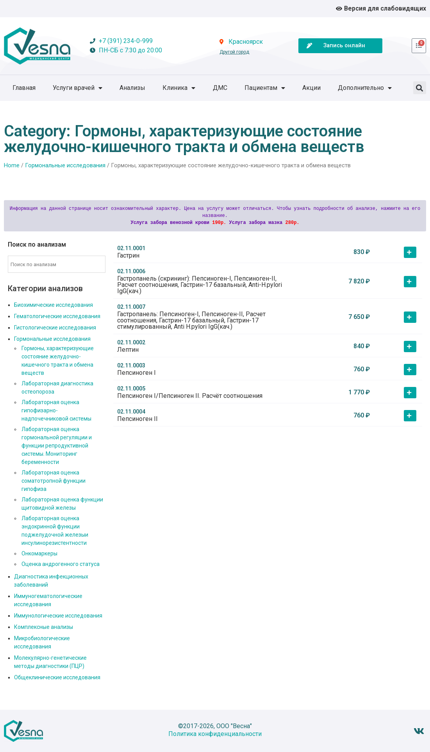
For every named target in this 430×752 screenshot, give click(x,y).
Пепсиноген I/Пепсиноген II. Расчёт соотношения (189, 395)
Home (12, 165)
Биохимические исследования (53, 305)
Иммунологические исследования (58, 615)
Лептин (128, 349)
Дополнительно (365, 88)
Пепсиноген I (136, 372)
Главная (24, 87)
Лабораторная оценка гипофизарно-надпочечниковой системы (56, 410)
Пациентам (264, 88)
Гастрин (128, 255)
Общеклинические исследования (57, 677)
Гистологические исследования (55, 327)
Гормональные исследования (65, 165)
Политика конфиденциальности (215, 734)
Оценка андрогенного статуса (60, 564)
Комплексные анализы (43, 627)
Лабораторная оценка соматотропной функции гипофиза (53, 480)
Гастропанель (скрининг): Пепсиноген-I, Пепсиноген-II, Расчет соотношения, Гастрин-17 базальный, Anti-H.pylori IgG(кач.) (199, 285)
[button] (419, 87)
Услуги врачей (77, 88)
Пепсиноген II (137, 419)
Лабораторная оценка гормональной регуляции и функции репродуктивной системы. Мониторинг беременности (56, 445)
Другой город (234, 52)
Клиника (178, 88)
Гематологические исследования (57, 316)
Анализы (132, 87)
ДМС (220, 87)
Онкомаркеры (39, 553)
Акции (311, 87)
